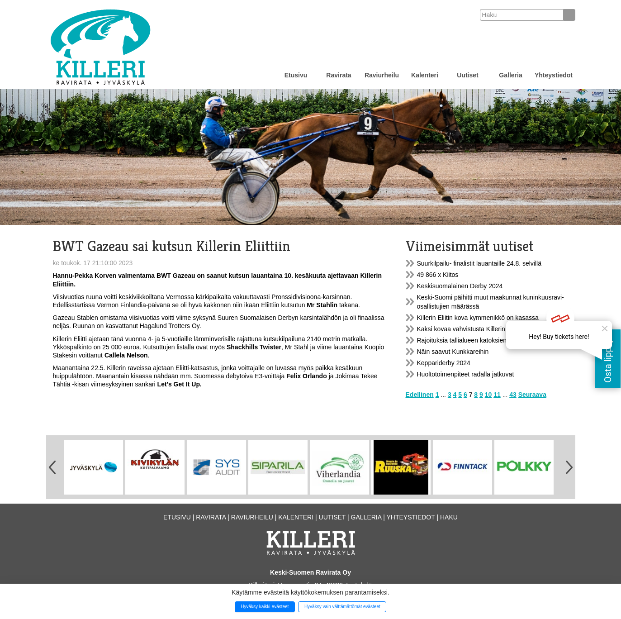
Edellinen (420, 394)
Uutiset (467, 75)
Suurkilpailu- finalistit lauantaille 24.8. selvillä (479, 263)
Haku (449, 517)
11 (497, 394)
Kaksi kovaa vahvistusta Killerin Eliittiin (471, 329)
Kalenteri (424, 75)
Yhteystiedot (554, 75)
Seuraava (532, 394)
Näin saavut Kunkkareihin (453, 351)
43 (513, 394)
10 (488, 394)
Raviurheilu (382, 75)
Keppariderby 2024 (443, 363)
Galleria (510, 75)
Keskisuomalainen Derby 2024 (460, 286)
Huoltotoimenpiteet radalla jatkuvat (465, 374)
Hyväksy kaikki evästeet (265, 606)
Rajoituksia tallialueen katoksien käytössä (475, 340)
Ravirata (338, 75)
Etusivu (296, 75)
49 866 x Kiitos (438, 274)
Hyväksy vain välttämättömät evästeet (342, 606)
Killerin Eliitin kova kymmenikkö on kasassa (478, 317)
